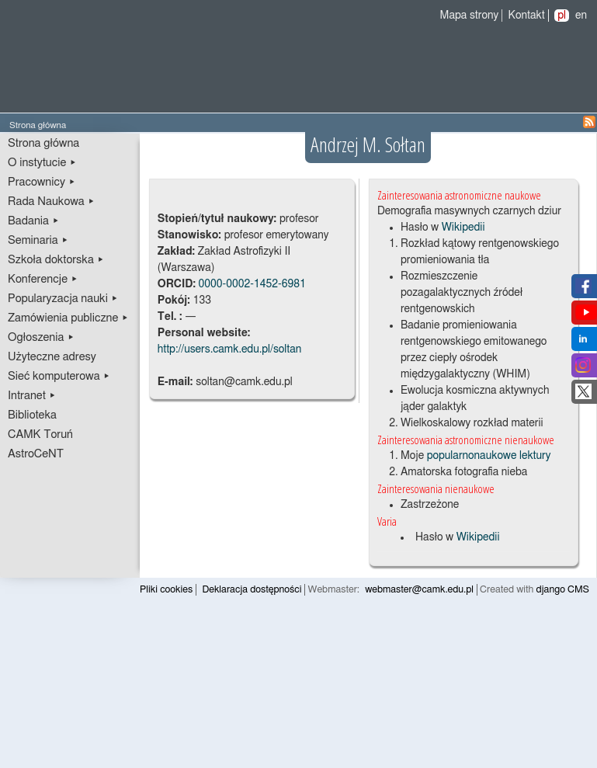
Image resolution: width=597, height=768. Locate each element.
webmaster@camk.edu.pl (419, 590)
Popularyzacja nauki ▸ (63, 298)
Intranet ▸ (32, 395)
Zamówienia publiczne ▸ (68, 318)
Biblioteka (32, 415)
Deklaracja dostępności (251, 590)
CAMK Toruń (40, 434)
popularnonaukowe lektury (489, 455)
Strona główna (43, 143)
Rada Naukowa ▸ (51, 201)
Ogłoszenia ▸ (41, 337)
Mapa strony (469, 15)
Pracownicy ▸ (41, 182)
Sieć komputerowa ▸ (59, 376)
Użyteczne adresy (52, 357)
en (581, 15)
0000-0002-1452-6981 (252, 284)
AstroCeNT (36, 454)
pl (561, 15)
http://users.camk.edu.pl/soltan (230, 349)
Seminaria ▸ (38, 240)
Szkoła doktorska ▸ (56, 260)
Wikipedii (463, 227)
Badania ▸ (34, 221)
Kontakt (526, 15)
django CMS (563, 590)
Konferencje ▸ (43, 279)
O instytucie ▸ (42, 163)
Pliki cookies (166, 590)
